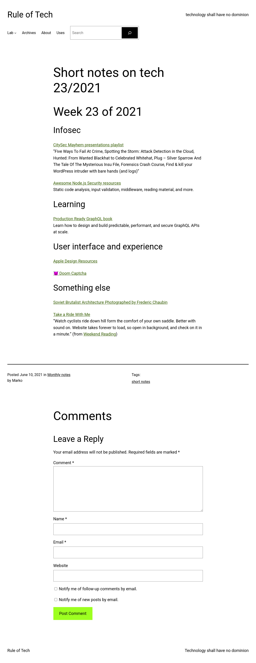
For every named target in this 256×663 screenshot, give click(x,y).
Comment (63, 462)
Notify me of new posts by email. (88, 599)
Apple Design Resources (75, 261)
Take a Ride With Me (71, 314)
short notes (141, 381)
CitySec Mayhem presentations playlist (88, 144)
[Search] (130, 32)
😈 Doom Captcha (69, 273)
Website (60, 565)
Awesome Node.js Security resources (87, 183)
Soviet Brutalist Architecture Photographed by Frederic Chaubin (110, 302)
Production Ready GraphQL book (82, 218)
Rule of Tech (30, 15)
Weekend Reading (99, 334)
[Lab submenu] (15, 33)
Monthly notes (58, 375)
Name (60, 518)
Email (59, 542)
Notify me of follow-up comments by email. (98, 588)
